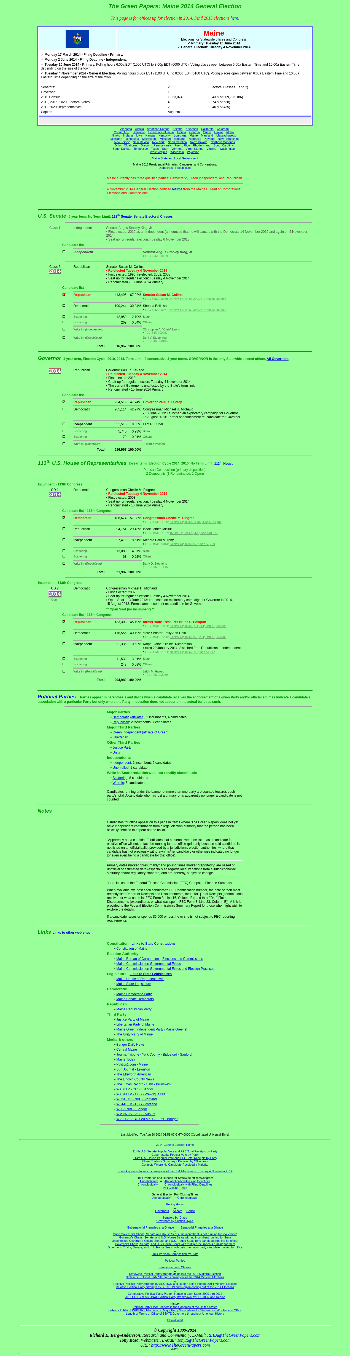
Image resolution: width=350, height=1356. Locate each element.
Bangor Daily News (130, 1045)
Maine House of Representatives (140, 979)
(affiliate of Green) (155, 732)
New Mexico (141, 142)
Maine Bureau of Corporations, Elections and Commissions (159, 959)
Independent (121, 763)
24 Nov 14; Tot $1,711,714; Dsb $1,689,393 (197, 626)
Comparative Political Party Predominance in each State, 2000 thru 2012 (175, 1293)
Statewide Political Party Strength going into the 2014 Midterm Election (175, 1273)
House (190, 1211)
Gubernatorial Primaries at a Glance (150, 1227)
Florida (181, 132)
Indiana (128, 135)
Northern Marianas (223, 142)
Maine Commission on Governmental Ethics (148, 964)
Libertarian (120, 737)
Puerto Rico (182, 145)
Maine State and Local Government (175, 158)
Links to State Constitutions (154, 944)
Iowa (139, 135)
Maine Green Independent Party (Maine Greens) (151, 1029)
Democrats (165, 167)
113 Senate (122, 216)
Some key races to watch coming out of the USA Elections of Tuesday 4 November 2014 (175, 1171)
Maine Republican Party (133, 1009)
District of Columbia (161, 132)
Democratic (120, 717)
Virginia (211, 148)
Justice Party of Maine (132, 1019)
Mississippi (149, 138)
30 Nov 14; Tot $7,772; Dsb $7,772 (192, 651)
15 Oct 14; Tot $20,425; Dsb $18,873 (193, 533)
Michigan (116, 138)
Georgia (194, 132)
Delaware (139, 132)
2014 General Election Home (175, 1144)
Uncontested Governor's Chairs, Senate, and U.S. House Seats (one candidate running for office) (175, 1240)
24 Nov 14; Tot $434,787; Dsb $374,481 (195, 522)
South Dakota (122, 148)
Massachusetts (226, 135)
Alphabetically (148, 1181)
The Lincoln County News (135, 1079)
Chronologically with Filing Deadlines (188, 1184)
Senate (177, 1211)
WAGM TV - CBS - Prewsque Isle (140, 1094)
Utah (165, 148)
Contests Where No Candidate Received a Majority (175, 1164)
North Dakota (198, 142)
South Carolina (223, 145)
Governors (162, 1211)
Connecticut (121, 132)
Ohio (118, 145)
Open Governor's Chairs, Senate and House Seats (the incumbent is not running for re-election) (175, 1234)
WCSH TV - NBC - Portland (136, 1099)
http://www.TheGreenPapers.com (180, 1345)
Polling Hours (175, 1204)
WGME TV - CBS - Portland (136, 1104)
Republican (120, 722)
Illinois (116, 135)
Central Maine (126, 1049)
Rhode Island (201, 145)
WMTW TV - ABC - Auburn (135, 1114)
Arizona (177, 128)
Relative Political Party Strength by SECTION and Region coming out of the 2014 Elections (175, 1287)
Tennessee (141, 148)
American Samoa (158, 128)
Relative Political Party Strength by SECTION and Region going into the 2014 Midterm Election (174, 1283)
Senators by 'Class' (175, 1217)
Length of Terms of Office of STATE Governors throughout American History (175, 1313)
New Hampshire (228, 138)
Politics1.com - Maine (132, 1064)
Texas (155, 148)
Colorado (223, 128)
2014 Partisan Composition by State (175, 1254)
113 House (223, 464)
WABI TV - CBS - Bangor (134, 1089)
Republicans (183, 167)
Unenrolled (120, 768)
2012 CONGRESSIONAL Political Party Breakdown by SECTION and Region (175, 1297)
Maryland (207, 135)
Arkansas (192, 128)
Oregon (145, 145)
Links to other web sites (71, 933)
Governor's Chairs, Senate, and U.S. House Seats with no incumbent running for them (175, 1237)
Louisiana (180, 135)
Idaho (230, 132)
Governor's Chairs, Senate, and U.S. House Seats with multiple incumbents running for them (175, 1244)
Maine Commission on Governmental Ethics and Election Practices (165, 969)
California (207, 128)
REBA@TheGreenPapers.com (233, 1335)
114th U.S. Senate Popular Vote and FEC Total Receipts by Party (175, 1151)
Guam (207, 132)
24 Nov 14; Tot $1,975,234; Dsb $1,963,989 (197, 637)
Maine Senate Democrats (135, 999)
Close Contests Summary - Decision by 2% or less (175, 1161)
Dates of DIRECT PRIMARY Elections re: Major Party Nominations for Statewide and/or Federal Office (175, 1310)
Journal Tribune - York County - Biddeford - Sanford (154, 1054)
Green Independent (126, 732)
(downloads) (175, 1320)
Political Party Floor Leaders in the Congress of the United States (175, 1307)
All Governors (278, 359)
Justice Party (121, 747)
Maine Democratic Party (134, 994)
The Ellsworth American (133, 1074)
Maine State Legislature (133, 984)
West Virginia (158, 152)
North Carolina (177, 142)
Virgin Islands (194, 148)
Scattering (119, 778)
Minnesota (132, 138)
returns (177, 189)
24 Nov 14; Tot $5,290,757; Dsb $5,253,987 (197, 298)
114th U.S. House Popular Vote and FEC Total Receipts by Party (175, 1158)
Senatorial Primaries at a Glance (202, 1227)
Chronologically (148, 1184)
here (234, 18)
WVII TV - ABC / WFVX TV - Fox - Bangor (146, 1119)
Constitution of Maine (131, 949)
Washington (227, 148)
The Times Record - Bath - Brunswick (143, 1084)
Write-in (118, 783)
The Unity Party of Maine (134, 1034)
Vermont (176, 148)
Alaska (139, 128)
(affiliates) (137, 717)
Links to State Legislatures (151, 974)
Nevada (209, 138)
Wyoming (193, 152)
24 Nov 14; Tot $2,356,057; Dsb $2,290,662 (197, 309)
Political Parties (56, 697)
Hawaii (218, 132)
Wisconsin (177, 152)
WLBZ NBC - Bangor (131, 1109)
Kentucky (164, 135)
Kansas (150, 135)
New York (158, 142)
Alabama (126, 128)
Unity (116, 752)
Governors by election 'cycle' (175, 1220)
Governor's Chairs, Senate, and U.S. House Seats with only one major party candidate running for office (174, 1247)
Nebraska (195, 138)
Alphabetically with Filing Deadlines (187, 1181)
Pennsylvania (162, 145)
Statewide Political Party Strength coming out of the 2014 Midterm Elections (175, 1277)
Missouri (165, 138)
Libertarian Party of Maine (135, 1024)
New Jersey (122, 142)
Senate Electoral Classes (153, 216)
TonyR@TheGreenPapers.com (203, 1340)
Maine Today (125, 1059)
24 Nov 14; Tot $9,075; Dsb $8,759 (192, 544)
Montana (179, 138)
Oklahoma (131, 145)
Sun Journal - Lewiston (133, 1069)
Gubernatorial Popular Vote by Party (175, 1154)
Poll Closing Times (175, 1187)
